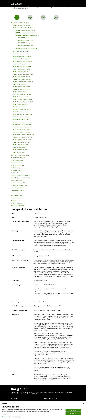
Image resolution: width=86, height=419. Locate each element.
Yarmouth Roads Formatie (22, 102)
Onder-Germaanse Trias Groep (20, 178)
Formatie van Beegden (21, 66)
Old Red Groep (16, 198)
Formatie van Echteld (21, 51)
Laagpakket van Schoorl (25, 30)
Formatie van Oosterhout (22, 137)
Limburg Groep (16, 188)
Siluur (14, 200)
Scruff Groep (15, 168)
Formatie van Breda (20, 149)
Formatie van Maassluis (21, 132)
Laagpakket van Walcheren (26, 35)
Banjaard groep (16, 195)
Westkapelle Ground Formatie (23, 134)
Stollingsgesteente (17, 203)
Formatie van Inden (20, 144)
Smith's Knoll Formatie (21, 129)
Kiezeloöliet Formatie (21, 142)
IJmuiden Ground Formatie (22, 127)
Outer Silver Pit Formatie (22, 109)
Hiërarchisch (33, 7)
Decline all (73, 413)
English (4, 403)
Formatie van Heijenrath (22, 69)
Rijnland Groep (16, 163)
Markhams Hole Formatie (22, 122)
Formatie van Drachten (21, 89)
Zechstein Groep (16, 180)
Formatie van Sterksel (21, 112)
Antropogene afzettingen (22, 25)
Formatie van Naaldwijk (61, 7)
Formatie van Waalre (21, 119)
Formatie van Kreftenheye (22, 74)
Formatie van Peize (20, 117)
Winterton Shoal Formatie (22, 124)
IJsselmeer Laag (26, 38)
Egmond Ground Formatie (22, 94)
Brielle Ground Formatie (22, 139)
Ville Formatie (19, 152)
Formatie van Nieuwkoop (22, 56)
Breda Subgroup (19, 147)
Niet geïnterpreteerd (18, 205)
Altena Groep (16, 173)
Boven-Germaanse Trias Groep (20, 175)
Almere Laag (25, 45)
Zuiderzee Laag (26, 40)
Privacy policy (16, 417)
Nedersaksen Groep (17, 165)
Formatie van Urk (20, 92)
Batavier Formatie (20, 104)
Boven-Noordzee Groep (45, 7)
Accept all (73, 410)
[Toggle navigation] (73, 3)
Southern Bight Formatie (22, 61)
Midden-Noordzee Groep (19, 155)
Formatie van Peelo (20, 97)
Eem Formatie (19, 84)
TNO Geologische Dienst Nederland (44, 392)
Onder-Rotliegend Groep (19, 185)
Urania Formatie (19, 64)
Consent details (6, 417)
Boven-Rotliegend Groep (19, 183)
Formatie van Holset (20, 71)
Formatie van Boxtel (20, 59)
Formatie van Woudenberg (23, 81)
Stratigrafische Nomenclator (19, 7)
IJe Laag (24, 43)
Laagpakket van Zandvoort (25, 33)
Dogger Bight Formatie (21, 76)
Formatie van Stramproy (22, 114)
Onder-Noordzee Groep (18, 157)
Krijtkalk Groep (16, 160)
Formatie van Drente (21, 86)
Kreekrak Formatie (20, 54)
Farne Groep (15, 193)
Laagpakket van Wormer (25, 48)
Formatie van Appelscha (22, 99)
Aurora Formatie (19, 107)
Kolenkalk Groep (16, 190)
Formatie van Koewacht (22, 79)
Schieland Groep (16, 170)
